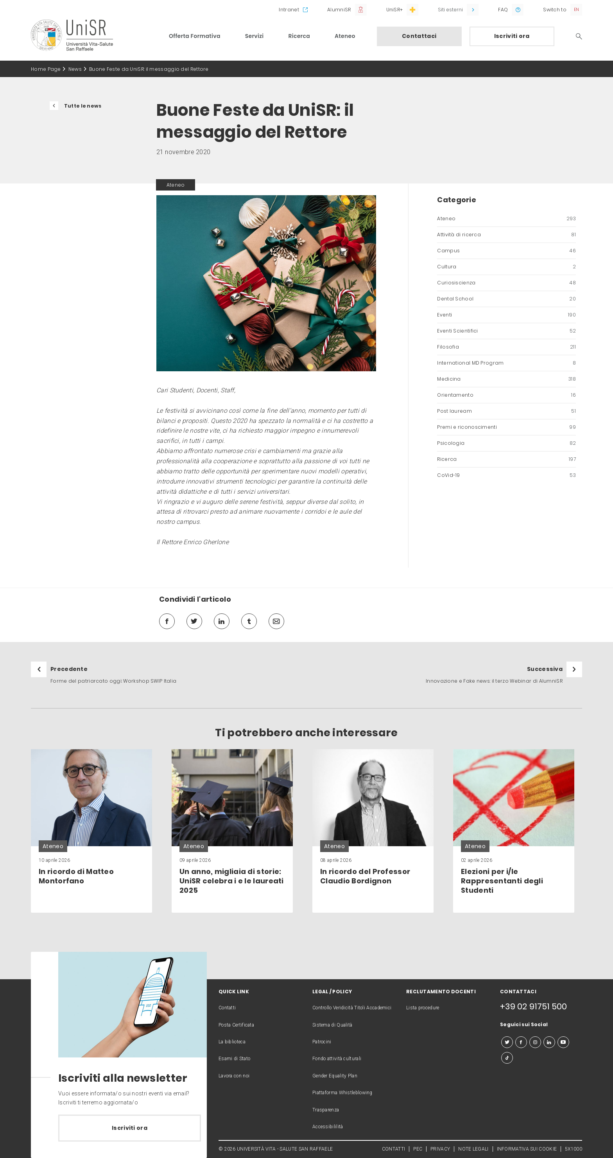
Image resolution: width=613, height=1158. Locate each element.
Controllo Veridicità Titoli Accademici (351, 1008)
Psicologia (506, 443)
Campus (506, 251)
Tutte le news (83, 105)
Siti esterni (450, 9)
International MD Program (506, 363)
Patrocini (322, 1042)
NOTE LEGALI (473, 1149)
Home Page (46, 69)
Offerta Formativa (194, 36)
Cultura (506, 267)
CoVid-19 (506, 475)
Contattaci (419, 36)
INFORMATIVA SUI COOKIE (527, 1149)
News (75, 69)
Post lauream (506, 411)
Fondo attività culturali (336, 1058)
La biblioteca (232, 1042)
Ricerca (299, 36)
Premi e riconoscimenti (506, 427)
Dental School (506, 299)
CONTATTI (393, 1149)
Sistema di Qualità (332, 1025)
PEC (417, 1149)
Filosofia (506, 347)
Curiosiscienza (506, 283)
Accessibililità (327, 1126)
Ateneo (345, 36)
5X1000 (573, 1149)
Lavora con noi (234, 1076)
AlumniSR (339, 9)
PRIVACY (440, 1149)
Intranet (289, 9)
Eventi (506, 315)
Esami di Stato (234, 1058)
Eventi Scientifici (506, 331)
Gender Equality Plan (334, 1076)
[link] (91, 831)
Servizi (254, 36)
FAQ (503, 9)
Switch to (554, 9)
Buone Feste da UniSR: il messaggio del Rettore (149, 69)
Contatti (227, 1008)
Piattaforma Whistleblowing (342, 1092)
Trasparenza (325, 1110)
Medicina (506, 379)
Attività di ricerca (506, 235)
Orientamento (506, 395)
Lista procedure (422, 1008)
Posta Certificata (236, 1025)
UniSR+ (394, 9)
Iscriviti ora (512, 36)
